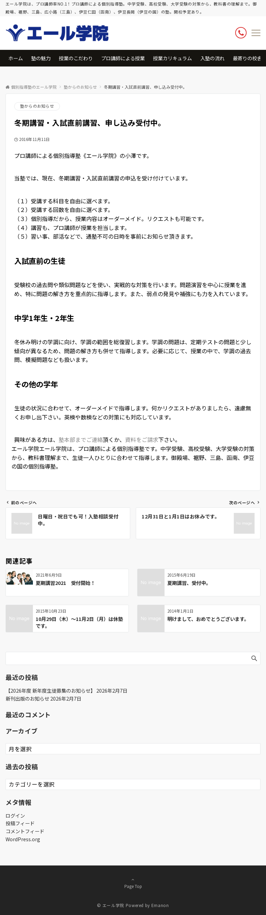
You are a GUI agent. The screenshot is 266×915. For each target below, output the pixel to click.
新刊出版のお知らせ (27, 698)
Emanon (160, 905)
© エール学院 (110, 905)
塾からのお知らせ (37, 106)
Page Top (133, 883)
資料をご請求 (141, 439)
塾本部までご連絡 (81, 439)
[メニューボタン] (255, 33)
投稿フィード (20, 823)
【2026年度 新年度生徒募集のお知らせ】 (50, 690)
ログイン (15, 815)
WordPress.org (23, 839)
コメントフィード (25, 831)
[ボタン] (241, 32)
